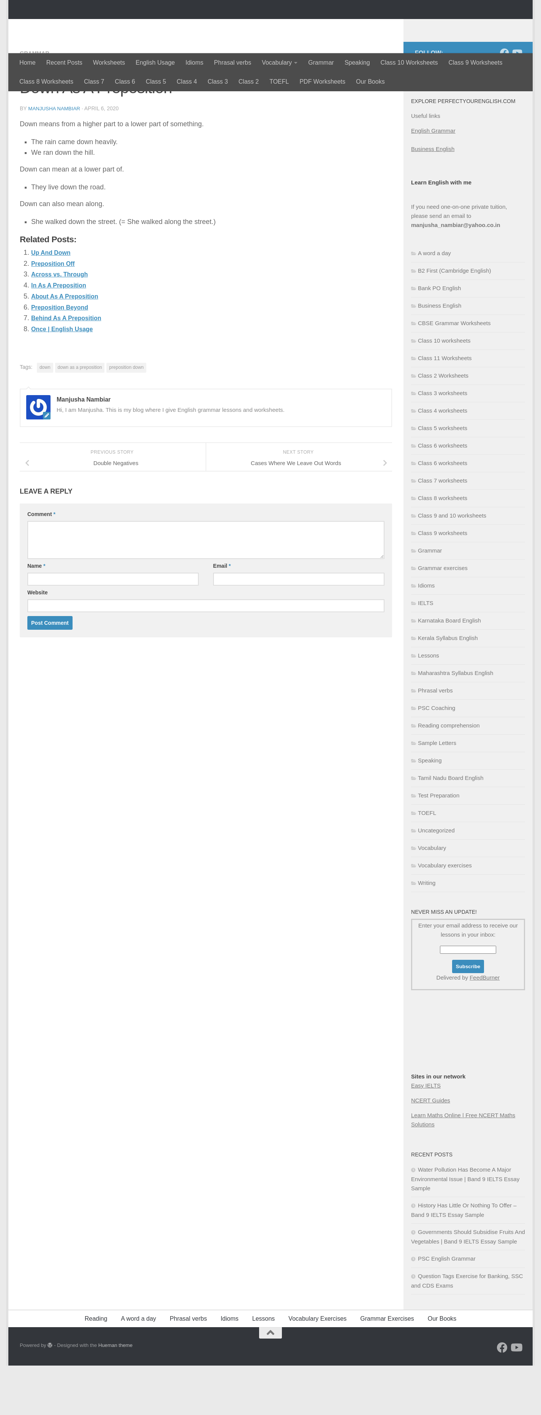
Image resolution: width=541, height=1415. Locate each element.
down (45, 416)
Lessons (428, 705)
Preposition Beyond (63, 356)
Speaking (357, 62)
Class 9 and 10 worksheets (452, 565)
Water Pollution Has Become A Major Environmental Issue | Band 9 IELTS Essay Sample (465, 1228)
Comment (41, 563)
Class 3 (217, 81)
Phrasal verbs (232, 62)
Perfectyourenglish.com (108, 26)
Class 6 (125, 81)
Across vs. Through (63, 323)
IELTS (425, 652)
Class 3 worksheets (442, 442)
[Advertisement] (449, 1096)
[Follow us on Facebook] (504, 102)
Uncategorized (436, 880)
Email (222, 615)
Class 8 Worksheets (46, 81)
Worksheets (109, 62)
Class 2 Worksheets (443, 425)
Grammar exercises (443, 617)
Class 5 (156, 81)
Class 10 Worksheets (409, 62)
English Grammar (433, 180)
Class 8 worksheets (442, 547)
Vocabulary (277, 62)
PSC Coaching (436, 757)
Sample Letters (437, 792)
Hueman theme (115, 1395)
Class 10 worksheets (444, 390)
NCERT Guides (430, 1150)
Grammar (321, 62)
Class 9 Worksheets (475, 62)
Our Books (370, 81)
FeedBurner (485, 1027)
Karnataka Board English (449, 670)
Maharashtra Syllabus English (455, 722)
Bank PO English (439, 337)
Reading (96, 1368)
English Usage (155, 62)
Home (27, 62)
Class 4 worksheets (442, 460)
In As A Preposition (62, 334)
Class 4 (187, 81)
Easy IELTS (426, 1135)
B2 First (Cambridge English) (454, 320)
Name (36, 615)
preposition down (126, 416)
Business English (432, 198)
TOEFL (279, 81)
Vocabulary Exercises (317, 1368)
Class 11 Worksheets (444, 407)
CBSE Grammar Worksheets (454, 372)
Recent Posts (64, 62)
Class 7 (94, 81)
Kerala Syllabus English (448, 687)
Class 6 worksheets (442, 495)
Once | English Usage (66, 378)
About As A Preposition (69, 345)
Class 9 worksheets (442, 582)
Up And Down (53, 301)
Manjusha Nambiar (55, 158)
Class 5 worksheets (442, 477)
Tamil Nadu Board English (451, 827)
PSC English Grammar (447, 1308)
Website (37, 641)
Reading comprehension (449, 775)
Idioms (194, 62)
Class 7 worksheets (442, 530)
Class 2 (249, 81)
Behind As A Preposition (71, 367)
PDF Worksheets (322, 81)
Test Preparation (438, 845)
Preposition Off (56, 312)
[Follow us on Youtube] (516, 102)
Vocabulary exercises (445, 915)
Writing (426, 932)
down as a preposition (80, 416)
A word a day (434, 302)
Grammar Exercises (387, 1368)
